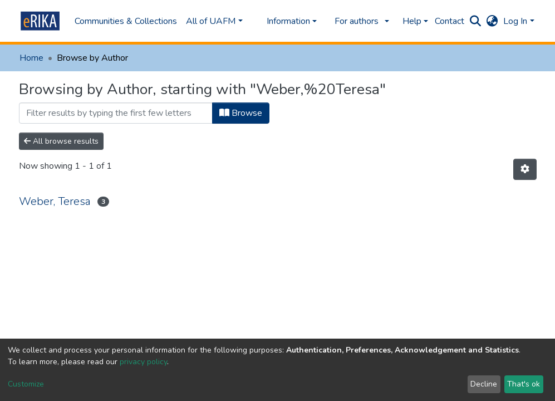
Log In (515, 21)
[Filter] (116, 113)
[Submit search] (475, 21)
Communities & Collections (126, 21)
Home (31, 58)
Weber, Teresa (55, 201)
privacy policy (143, 361)
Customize (26, 384)
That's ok (523, 384)
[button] (492, 21)
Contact (449, 21)
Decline (483, 384)
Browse (240, 113)
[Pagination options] (525, 169)
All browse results (61, 141)
